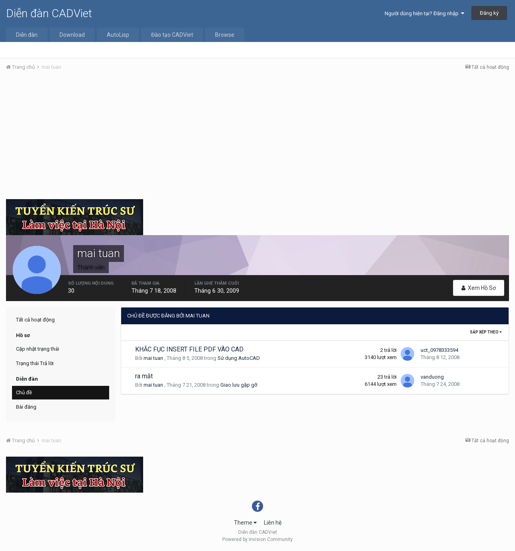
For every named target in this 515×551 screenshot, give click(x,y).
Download (72, 35)
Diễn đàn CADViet (49, 13)
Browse (224, 35)
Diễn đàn (27, 35)
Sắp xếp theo (486, 332)
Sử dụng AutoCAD (239, 358)
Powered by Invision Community (257, 539)
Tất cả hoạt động (35, 320)
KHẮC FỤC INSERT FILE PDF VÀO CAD (189, 349)
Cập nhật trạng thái (37, 349)
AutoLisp (118, 35)
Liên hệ (272, 522)
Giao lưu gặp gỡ (238, 385)
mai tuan (153, 358)
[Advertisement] (257, 137)
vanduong (432, 377)
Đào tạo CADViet (172, 35)
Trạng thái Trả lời (35, 363)
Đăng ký (489, 13)
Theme (245, 522)
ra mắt (144, 376)
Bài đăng (26, 407)
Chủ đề (24, 392)
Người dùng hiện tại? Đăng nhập (424, 13)
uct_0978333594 (439, 350)
